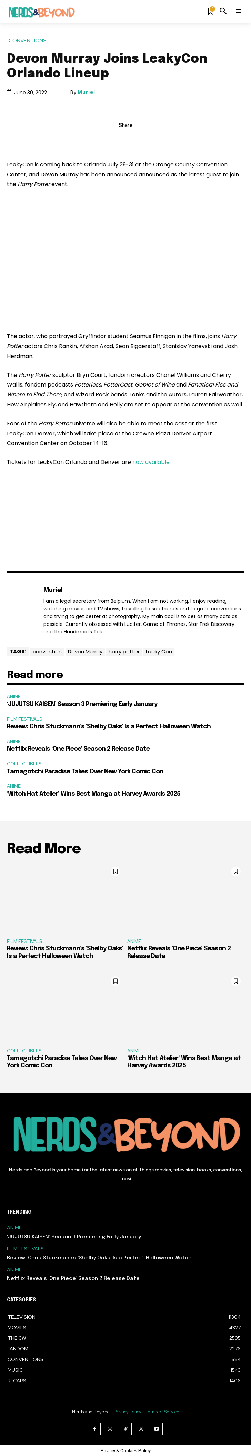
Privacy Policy (127, 1412)
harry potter (124, 651)
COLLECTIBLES (24, 764)
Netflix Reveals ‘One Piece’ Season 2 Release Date (78, 749)
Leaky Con (159, 651)
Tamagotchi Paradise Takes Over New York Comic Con (85, 772)
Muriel (86, 92)
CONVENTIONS (28, 40)
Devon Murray (85, 651)
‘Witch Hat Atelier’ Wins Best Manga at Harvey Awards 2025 (93, 794)
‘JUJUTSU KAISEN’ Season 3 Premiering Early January (82, 704)
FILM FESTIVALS (24, 719)
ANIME (14, 696)
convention (47, 651)
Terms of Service (162, 1412)
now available (151, 462)
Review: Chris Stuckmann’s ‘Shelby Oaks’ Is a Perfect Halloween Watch (109, 727)
